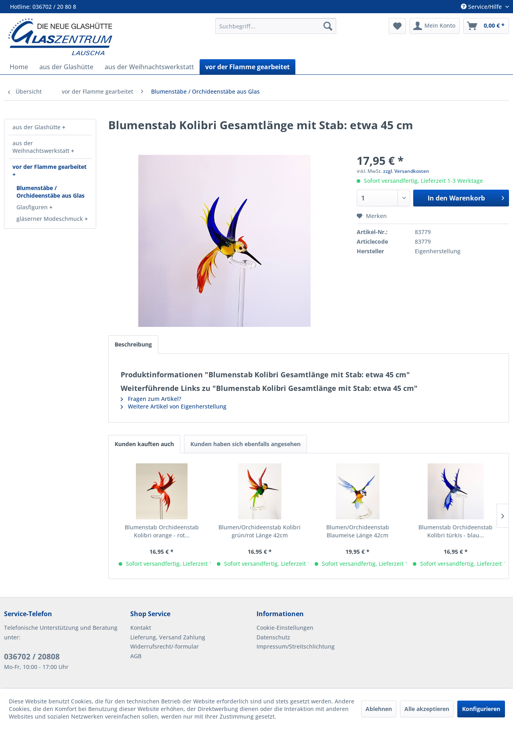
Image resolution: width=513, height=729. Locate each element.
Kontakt (140, 627)
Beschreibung (133, 344)
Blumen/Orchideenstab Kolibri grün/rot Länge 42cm (259, 531)
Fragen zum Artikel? (151, 399)
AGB (135, 656)
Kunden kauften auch (144, 444)
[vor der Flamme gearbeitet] (247, 66)
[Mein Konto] (435, 26)
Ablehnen (379, 709)
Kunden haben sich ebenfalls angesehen (245, 444)
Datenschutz (273, 637)
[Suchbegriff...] (275, 26)
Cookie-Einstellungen (284, 627)
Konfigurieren (481, 709)
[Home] (19, 66)
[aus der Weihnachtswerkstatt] (149, 66)
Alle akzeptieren (426, 709)
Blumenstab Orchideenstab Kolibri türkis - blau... (455, 531)
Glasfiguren (32, 207)
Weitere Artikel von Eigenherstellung (173, 406)
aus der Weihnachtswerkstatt (41, 146)
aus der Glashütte (37, 127)
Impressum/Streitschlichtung (295, 646)
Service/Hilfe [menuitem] (482, 6)
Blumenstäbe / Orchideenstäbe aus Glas (50, 191)
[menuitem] (275, 26)
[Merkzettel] (397, 26)
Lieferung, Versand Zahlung (167, 637)
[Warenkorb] (486, 26)
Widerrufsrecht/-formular (164, 646)
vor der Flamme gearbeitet (49, 166)
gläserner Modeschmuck (50, 218)
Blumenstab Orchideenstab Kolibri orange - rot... (162, 531)
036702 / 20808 (32, 656)
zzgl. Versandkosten (406, 171)
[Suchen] (327, 26)
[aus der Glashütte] (66, 66)
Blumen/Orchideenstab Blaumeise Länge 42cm (357, 531)
